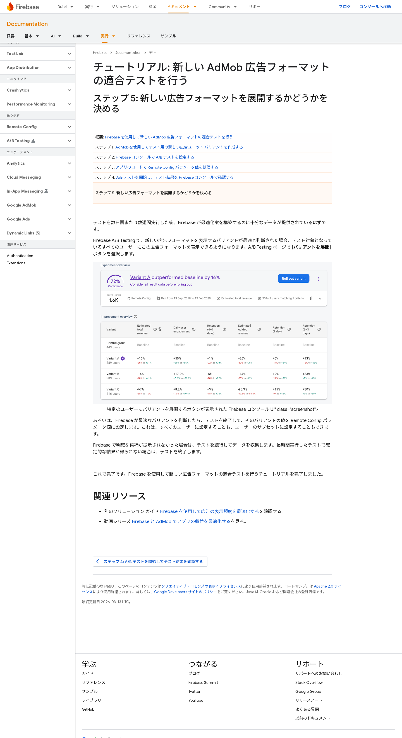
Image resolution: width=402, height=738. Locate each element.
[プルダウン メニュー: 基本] (39, 36)
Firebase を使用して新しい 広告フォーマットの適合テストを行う (169, 137)
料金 (153, 6)
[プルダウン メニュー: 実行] (99, 6)
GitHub (88, 709)
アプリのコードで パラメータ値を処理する (167, 167)
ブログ (345, 6)
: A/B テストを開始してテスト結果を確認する (149, 561)
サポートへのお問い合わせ (318, 673)
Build (62, 6)
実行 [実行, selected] (105, 36)
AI (53, 36)
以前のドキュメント (313, 718)
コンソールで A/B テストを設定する (155, 157)
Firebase (100, 52)
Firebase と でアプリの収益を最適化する (181, 521)
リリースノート (308, 700)
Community (219, 6)
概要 (11, 36)
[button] (33, 53)
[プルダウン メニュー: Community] (237, 6)
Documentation (27, 24)
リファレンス (138, 36)
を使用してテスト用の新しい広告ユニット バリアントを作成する (179, 147)
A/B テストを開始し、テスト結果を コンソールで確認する (175, 177)
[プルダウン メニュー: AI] (61, 36)
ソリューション (125, 6)
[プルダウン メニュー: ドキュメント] (197, 6)
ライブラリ (91, 700)
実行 (89, 6)
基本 (28, 36)
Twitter (194, 691)
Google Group (308, 691)
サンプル (168, 36)
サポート (256, 6)
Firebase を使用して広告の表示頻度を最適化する (209, 511)
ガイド (88, 673)
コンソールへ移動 (375, 6)
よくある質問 (307, 709)
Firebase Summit (203, 682)
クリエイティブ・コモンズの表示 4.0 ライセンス (201, 586)
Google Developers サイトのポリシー (185, 592)
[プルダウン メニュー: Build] (73, 6)
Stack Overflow (309, 682)
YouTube (195, 700)
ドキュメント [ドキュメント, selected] (178, 6)
